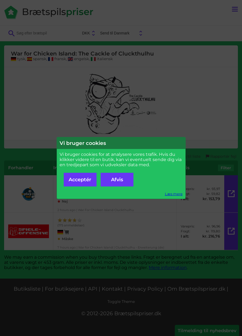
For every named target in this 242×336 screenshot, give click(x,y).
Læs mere (174, 194)
